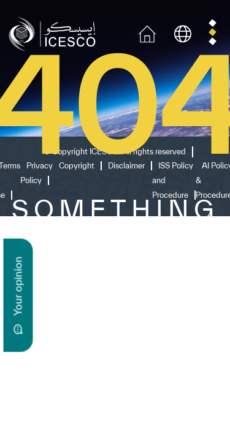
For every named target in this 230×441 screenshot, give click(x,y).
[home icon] (147, 33)
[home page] (55, 33)
